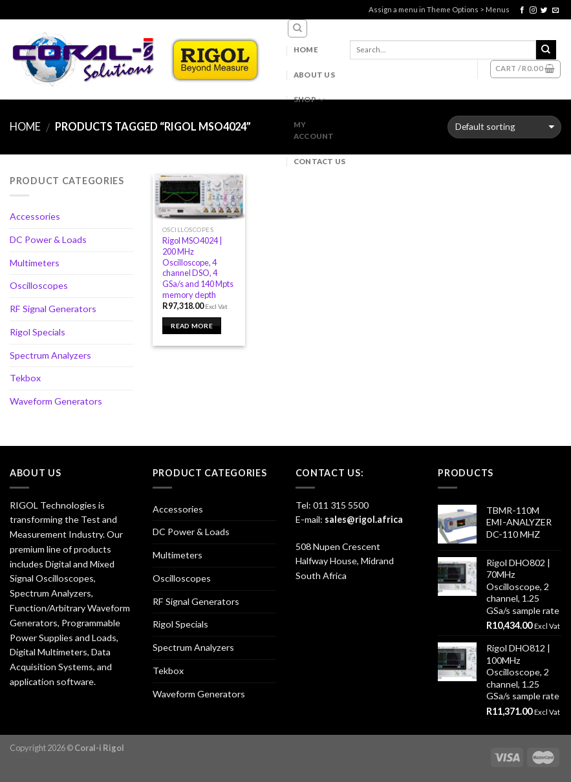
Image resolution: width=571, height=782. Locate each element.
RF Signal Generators (53, 308)
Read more (192, 326)
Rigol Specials (37, 331)
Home (306, 49)
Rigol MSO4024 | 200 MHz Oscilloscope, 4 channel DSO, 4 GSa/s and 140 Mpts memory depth (197, 267)
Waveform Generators (56, 401)
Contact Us (319, 161)
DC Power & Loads (48, 239)
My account (314, 130)
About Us (314, 74)
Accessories (35, 216)
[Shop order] (504, 127)
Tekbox (25, 377)
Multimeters (34, 262)
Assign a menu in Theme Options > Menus (439, 9)
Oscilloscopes (39, 285)
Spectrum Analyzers (50, 355)
